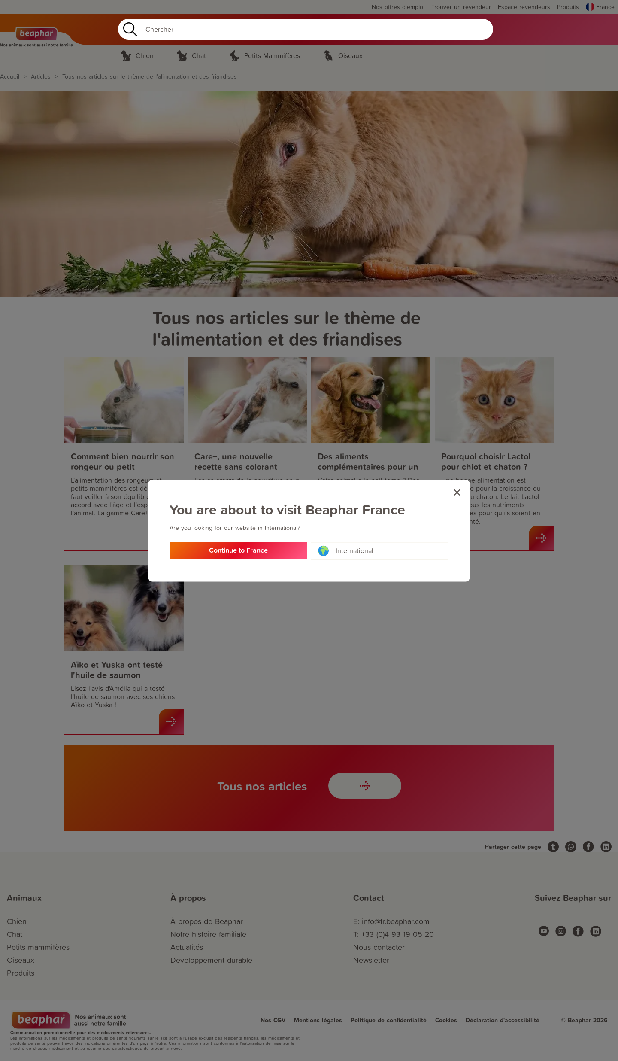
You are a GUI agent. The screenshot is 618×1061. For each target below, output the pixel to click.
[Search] (305, 29)
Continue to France (238, 551)
